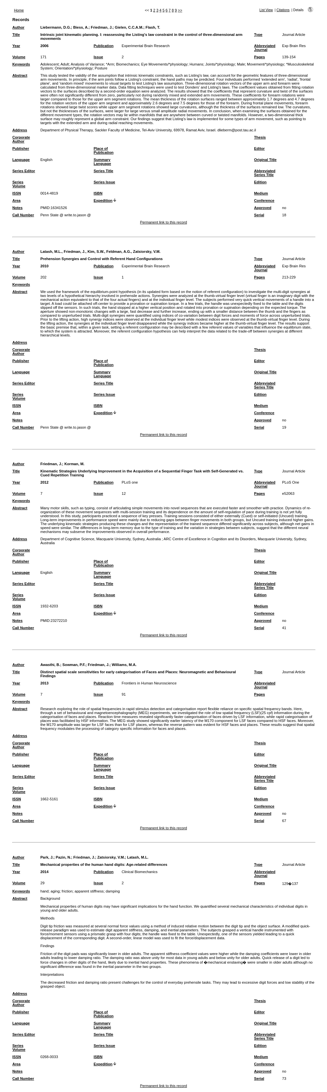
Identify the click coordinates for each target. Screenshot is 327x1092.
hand (44, 891)
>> (180, 10)
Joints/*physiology (220, 64)
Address (19, 130)
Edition (260, 182)
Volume (18, 57)
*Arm (110, 64)
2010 (44, 266)
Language (21, 160)
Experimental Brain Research (146, 46)
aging (55, 891)
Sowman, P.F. (73, 665)
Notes (17, 208)
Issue (98, 57)
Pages (259, 57)
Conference (264, 200)
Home (19, 10)
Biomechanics (127, 64)
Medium (261, 193)
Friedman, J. (102, 27)
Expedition (103, 200)
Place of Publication (103, 150)
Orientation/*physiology (74, 68)
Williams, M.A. (124, 665)
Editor (259, 148)
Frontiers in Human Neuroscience (149, 683)
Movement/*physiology (265, 64)
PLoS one (130, 482)
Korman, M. (74, 464)
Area (16, 200)
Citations (283, 10)
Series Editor (23, 171)
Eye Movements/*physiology (164, 64)
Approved (262, 208)
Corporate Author (21, 139)
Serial (259, 215)
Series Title (103, 171)
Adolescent (49, 64)
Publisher (20, 148)
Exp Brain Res (294, 46)
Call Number (23, 215)
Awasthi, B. (50, 665)
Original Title (265, 160)
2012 (44, 482)
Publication (103, 46)
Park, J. (46, 857)
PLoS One (290, 482)
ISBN (98, 193)
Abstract (19, 75)
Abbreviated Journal (265, 48)
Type (258, 35)
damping (113, 891)
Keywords (21, 64)
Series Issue (104, 182)
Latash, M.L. (137, 857)
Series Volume (18, 184)
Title (16, 35)
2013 (44, 683)
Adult (64, 64)
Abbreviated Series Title (265, 173)
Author (18, 27)
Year (16, 46)
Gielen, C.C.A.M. (129, 27)
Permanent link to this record (163, 222)
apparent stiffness (89, 891)
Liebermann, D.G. (55, 27)
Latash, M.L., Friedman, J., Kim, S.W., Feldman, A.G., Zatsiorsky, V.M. (100, 251)
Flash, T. (153, 27)
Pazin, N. (63, 857)
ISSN (16, 193)
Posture (101, 68)
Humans (196, 64)
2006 (44, 46)
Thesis (260, 137)
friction (67, 891)
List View (266, 10)
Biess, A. (81, 27)
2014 (44, 872)
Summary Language (102, 162)
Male (241, 64)
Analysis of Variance (87, 64)
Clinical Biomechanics (140, 872)
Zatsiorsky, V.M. (111, 857)
